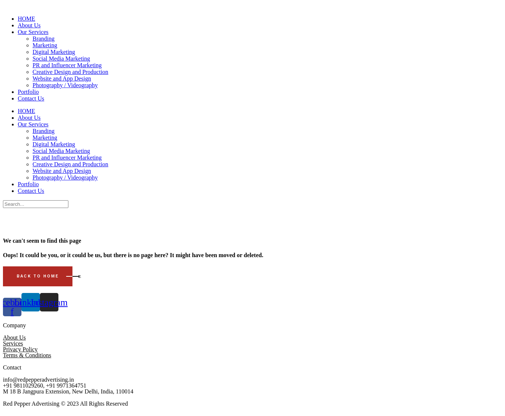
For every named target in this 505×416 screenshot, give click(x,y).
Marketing (45, 45)
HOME (26, 19)
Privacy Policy (20, 349)
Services (13, 343)
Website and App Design (62, 78)
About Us (29, 25)
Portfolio (28, 92)
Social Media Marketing (61, 58)
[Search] (35, 204)
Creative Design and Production (70, 72)
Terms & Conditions (27, 355)
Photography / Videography (65, 85)
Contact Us (31, 98)
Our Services (33, 32)
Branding (44, 38)
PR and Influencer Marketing (67, 65)
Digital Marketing (54, 52)
